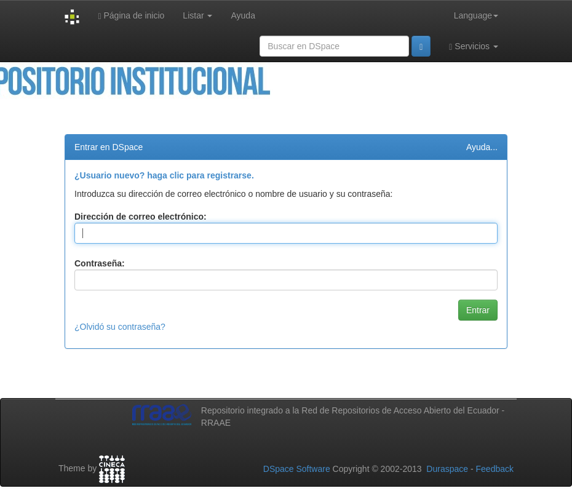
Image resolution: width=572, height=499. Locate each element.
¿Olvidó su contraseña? (119, 327)
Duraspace (447, 469)
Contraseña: (99, 263)
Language (476, 15)
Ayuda (243, 15)
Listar (197, 15)
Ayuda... (482, 147)
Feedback (495, 469)
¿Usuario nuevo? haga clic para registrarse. (164, 175)
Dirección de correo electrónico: (140, 217)
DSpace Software (296, 469)
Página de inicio (131, 15)
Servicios (473, 46)
